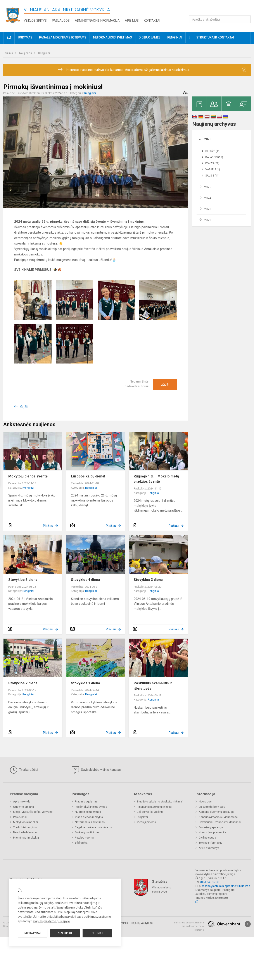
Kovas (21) (212, 163)
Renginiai (44, 53)
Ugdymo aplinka (23, 806)
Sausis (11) (212, 175)
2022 (207, 220)
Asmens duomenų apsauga (216, 811)
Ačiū (165, 384)
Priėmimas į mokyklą (26, 837)
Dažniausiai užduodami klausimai (220, 822)
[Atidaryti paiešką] (245, 19)
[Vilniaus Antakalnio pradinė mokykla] (14, 15)
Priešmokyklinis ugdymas (91, 806)
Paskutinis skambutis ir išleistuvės (153, 685)
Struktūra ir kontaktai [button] (215, 37)
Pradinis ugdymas (86, 801)
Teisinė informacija (210, 842)
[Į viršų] (248, 924)
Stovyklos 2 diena (22, 683)
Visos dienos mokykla (89, 817)
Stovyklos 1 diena (85, 683)
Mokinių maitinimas (87, 832)
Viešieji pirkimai (147, 822)
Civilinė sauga (207, 837)
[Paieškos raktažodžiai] (220, 19)
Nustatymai (32, 933)
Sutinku (97, 933)
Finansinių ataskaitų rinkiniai (154, 806)
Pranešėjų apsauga (211, 827)
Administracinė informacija (97, 20)
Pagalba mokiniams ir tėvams (93, 827)
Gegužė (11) (213, 151)
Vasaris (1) (212, 169)
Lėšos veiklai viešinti (150, 811)
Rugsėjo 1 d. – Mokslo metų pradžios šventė (156, 479)
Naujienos (26, 53)
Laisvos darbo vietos (212, 806)
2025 (207, 187)
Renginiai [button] (174, 37)
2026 (207, 139)
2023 (207, 209)
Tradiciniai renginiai (25, 827)
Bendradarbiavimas (25, 832)
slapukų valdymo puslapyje (51, 921)
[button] (221, 9)
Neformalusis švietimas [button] (112, 37)
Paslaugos (61, 20)
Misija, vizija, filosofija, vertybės (32, 811)
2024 (207, 198)
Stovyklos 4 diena (85, 580)
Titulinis (8, 53)
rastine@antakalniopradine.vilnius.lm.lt (226, 886)
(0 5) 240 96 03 (209, 882)
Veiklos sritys (35, 20)
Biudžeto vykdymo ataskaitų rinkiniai (160, 801)
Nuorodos (205, 801)
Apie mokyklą (21, 801)
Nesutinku (65, 933)
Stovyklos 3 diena (148, 580)
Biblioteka (81, 842)
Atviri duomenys (209, 847)
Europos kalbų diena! (88, 476)
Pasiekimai (20, 817)
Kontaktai (152, 20)
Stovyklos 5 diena (22, 580)
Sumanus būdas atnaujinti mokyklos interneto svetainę (189, 926)
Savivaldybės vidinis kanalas (96, 770)
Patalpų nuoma (84, 837)
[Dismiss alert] (244, 70)
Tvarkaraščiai (24, 770)
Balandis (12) (214, 157)
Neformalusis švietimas (90, 822)
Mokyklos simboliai (25, 822)
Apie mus (132, 20)
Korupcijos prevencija (212, 832)
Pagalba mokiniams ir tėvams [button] (62, 37)
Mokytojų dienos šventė (28, 476)
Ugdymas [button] (25, 37)
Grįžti (24, 407)
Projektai (142, 817)
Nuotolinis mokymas (88, 811)
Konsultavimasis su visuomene (218, 817)
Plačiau (48, 526)
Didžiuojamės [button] (150, 37)
